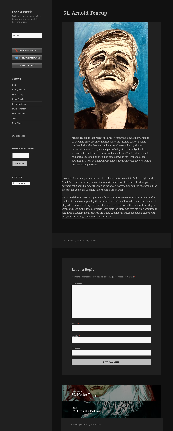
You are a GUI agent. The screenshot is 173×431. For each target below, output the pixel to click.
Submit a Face (18, 135)
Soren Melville (18, 113)
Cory (87, 240)
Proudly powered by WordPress (86, 424)
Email (76, 336)
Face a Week (22, 12)
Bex (14, 85)
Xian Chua (17, 123)
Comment (77, 283)
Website (76, 348)
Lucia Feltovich (19, 108)
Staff (14, 118)
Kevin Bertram (19, 104)
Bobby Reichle (18, 89)
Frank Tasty (17, 94)
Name (75, 323)
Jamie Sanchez (18, 99)
